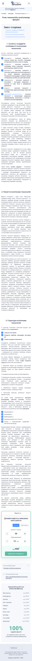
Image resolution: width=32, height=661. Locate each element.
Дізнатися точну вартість (16, 553)
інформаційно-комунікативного (13, 94)
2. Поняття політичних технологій (14, 34)
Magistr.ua (12, 9)
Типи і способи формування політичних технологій (17, 577)
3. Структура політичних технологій (15, 37)
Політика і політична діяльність (12, 568)
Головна (3, 13)
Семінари (10, 13)
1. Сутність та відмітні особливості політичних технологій (14, 31)
